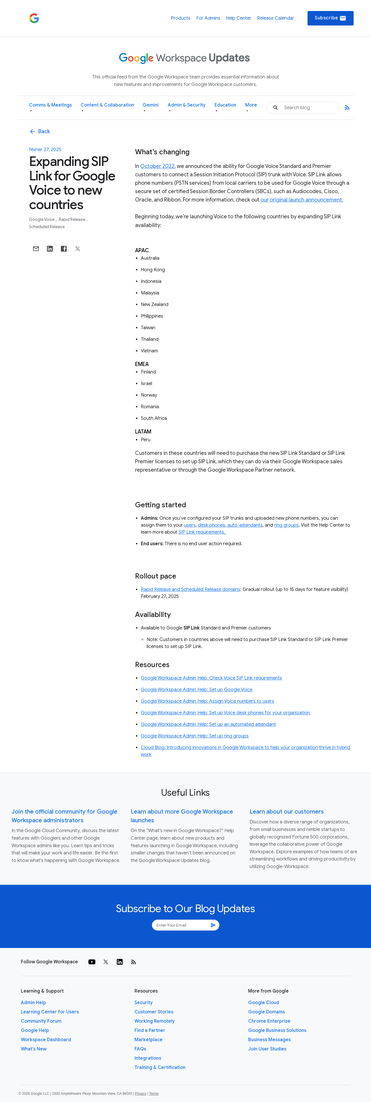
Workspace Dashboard (46, 1040)
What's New (34, 1049)
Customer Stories (153, 1012)
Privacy (140, 1094)
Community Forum (41, 1021)
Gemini (151, 107)
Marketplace (148, 1040)
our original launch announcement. (302, 200)
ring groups (286, 525)
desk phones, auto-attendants (230, 525)
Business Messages (269, 1040)
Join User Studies (267, 1049)
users (190, 525)
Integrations (147, 1058)
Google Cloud (263, 1003)
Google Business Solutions (277, 1030)
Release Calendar (275, 18)
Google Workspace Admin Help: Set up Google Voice (196, 690)
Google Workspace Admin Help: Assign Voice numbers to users (207, 701)
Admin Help (33, 1003)
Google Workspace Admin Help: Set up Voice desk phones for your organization (226, 713)
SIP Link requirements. (202, 532)
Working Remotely (154, 1021)
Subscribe (330, 18)
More (251, 107)
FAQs (140, 1049)
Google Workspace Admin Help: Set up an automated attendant (208, 724)
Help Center (238, 18)
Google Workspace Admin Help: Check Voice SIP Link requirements (211, 678)
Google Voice (42, 219)
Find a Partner (149, 1030)
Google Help (35, 1030)
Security (143, 1003)
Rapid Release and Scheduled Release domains (190, 589)
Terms (154, 1094)
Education (225, 107)
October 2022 (157, 166)
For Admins (208, 18)
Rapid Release (72, 219)
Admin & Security (186, 107)
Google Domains (266, 1012)
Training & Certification (160, 1067)
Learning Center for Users (50, 1012)
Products (180, 18)
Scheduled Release (47, 226)
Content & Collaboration (107, 107)
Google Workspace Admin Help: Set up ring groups (195, 736)
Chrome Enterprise (269, 1021)
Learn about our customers (287, 811)
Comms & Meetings (50, 107)
